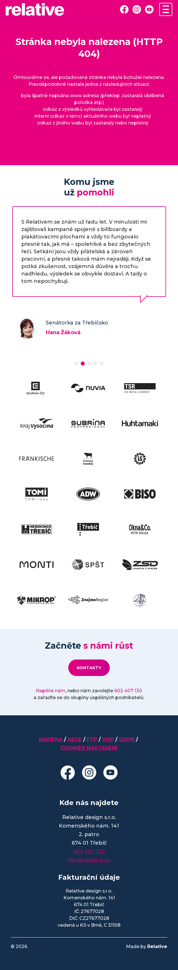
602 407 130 (128, 690)
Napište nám (50, 690)
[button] (76, 363)
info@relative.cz (89, 860)
